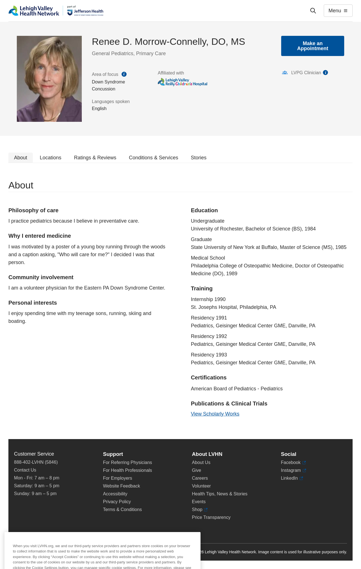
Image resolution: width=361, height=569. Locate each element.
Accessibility (115, 493)
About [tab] (20, 157)
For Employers (117, 478)
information (325, 72)
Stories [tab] (198, 157)
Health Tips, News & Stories (219, 493)
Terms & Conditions (122, 509)
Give (196, 470)
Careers (200, 478)
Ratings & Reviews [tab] (95, 157)
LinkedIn (292, 478)
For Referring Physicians (127, 462)
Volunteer (201, 486)
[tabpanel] (180, 301)
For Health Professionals (127, 470)
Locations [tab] (50, 157)
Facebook (293, 462)
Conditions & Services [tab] (153, 157)
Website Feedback (121, 486)
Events (199, 501)
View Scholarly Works (215, 414)
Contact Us (25, 470)
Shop (200, 509)
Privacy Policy (117, 501)
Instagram (293, 470)
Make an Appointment (312, 46)
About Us (201, 462)
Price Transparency (211, 517)
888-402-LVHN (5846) (36, 462)
